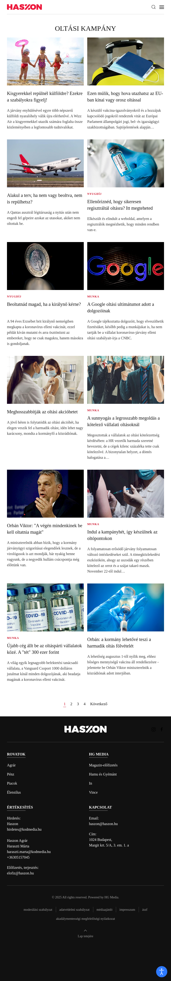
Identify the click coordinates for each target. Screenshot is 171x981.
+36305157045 (18, 857)
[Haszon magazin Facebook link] (161, 729)
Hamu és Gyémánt (103, 774)
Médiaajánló (104, 909)
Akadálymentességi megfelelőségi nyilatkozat (85, 918)
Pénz (10, 774)
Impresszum (127, 909)
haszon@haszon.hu (103, 824)
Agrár (11, 765)
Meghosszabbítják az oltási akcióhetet (42, 411)
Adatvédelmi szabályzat (74, 909)
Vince (93, 792)
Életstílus (14, 792)
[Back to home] (24, 7)
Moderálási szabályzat (37, 909)
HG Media (111, 897)
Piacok (12, 783)
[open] (161, 971)
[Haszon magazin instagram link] (153, 729)
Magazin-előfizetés (103, 765)
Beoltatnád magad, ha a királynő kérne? (44, 304)
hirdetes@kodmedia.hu (24, 829)
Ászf (145, 909)
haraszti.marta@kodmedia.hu (29, 852)
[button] (153, 7)
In (90, 783)
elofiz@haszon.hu (20, 873)
